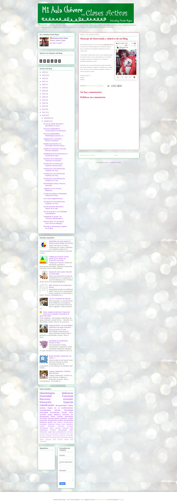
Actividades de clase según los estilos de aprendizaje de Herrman (61, 242)
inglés (71, 430)
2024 (44, 72)
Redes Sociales (57, 416)
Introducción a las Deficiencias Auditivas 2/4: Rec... (54, 179)
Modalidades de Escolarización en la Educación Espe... (56, 155)
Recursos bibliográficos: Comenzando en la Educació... (55, 130)
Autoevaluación (68, 422)
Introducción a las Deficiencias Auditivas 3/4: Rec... (54, 174)
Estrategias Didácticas (47, 424)
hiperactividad (62, 430)
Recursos (45, 399)
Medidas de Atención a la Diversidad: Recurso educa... (55, 145)
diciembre (47, 118)
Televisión (46, 437)
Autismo (42, 426)
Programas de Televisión (66, 435)
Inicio (116, 155)
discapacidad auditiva (55, 420)
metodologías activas (50, 410)
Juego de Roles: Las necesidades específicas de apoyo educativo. (61, 326)
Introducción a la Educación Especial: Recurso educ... (53, 164)
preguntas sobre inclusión (53, 439)
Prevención (55, 435)
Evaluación (63, 418)
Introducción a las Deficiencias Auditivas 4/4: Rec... (54, 169)
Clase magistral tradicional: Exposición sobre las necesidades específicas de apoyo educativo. (55, 314)
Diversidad (43, 418)
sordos (50, 422)
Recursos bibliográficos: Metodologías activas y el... (54, 135)
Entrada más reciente (87, 155)
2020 (44, 84)
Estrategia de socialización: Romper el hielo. (58, 342)
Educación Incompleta (52, 434)
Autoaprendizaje (53, 418)
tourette (66, 439)
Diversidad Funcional (56, 396)
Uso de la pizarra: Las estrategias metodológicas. (55, 212)
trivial (71, 439)
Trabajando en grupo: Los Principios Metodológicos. (53, 217)
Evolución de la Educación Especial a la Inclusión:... (53, 160)
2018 (44, 91)
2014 (44, 103)
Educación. (51, 426)
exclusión (53, 430)
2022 (44, 78)
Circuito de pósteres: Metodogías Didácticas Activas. (55, 194)
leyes (54, 432)
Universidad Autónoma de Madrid (58, 437)
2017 (44, 94)
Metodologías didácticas (56, 393)
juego (50, 432)
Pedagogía (49, 435)
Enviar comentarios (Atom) (113, 162)
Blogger (121, 499)
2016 (44, 97)
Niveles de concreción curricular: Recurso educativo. (55, 150)
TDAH (41, 437)
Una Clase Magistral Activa (53, 198)
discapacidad (61, 405)
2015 (44, 100)
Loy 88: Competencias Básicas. (60, 299)
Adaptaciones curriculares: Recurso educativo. (53, 140)
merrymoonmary (101, 499)
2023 (44, 75)
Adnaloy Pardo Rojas (60, 38)
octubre (47, 121)
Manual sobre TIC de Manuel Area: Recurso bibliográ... (54, 222)
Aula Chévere (57, 422)
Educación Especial (56, 402)
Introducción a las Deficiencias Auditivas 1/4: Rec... (54, 202)
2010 (44, 115)
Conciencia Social (58, 412)
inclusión (68, 399)
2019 (44, 88)
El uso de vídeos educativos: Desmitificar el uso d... (54, 125)
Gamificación (47, 405)
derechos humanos (65, 426)
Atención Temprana (62, 428)
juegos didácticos (54, 414)
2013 (44, 106)
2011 (44, 112)
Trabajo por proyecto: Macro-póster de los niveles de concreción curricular (59, 258)
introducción (43, 432)
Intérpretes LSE (64, 434)
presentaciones (61, 432)
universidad (43, 441)
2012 (44, 109)
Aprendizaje (69, 416)
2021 (44, 81)
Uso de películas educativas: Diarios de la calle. (54, 207)
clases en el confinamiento (60, 408)
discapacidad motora (47, 428)
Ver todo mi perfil (56, 43)
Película (58, 424)
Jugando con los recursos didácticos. (53, 189)
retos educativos (67, 424)
